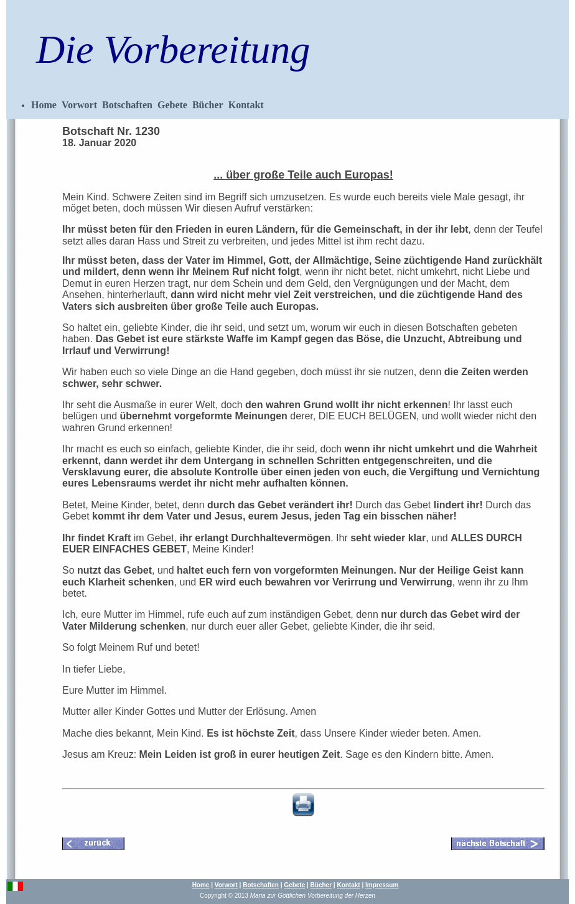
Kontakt (246, 105)
